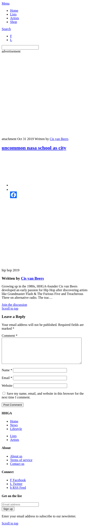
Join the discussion (14, 304)
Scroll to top (10, 308)
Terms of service (21, 465)
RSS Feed (18, 492)
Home (14, 10)
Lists (13, 14)
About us (16, 461)
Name (7, 375)
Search (6, 29)
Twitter (16, 489)
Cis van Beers (59, 139)
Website (7, 390)
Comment (9, 335)
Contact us (17, 469)
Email (7, 383)
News (14, 430)
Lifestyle (16, 434)
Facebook (18, 485)
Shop (13, 22)
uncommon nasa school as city (34, 148)
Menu (5, 3)
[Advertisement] (41, 94)
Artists (14, 18)
